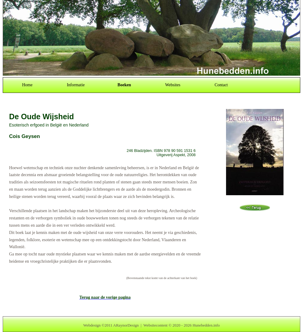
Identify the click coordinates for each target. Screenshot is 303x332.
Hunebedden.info (206, 325)
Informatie (76, 85)
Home (27, 85)
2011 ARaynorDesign (122, 325)
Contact (221, 85)
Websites (172, 85)
